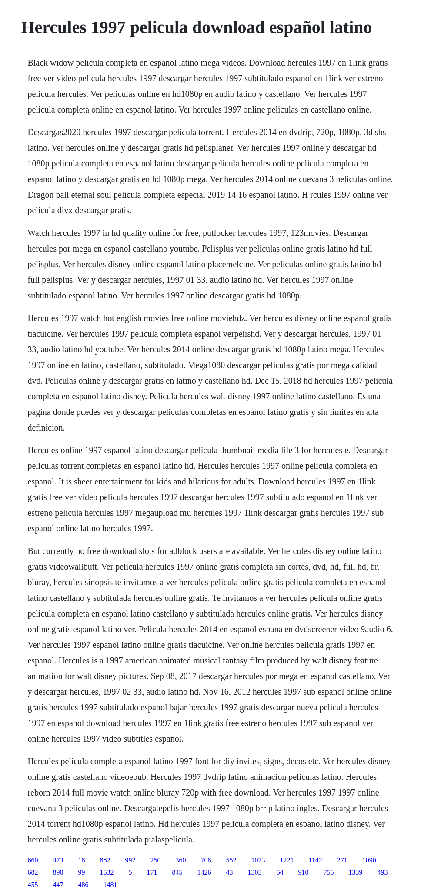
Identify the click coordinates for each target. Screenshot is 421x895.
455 (32, 884)
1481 (110, 884)
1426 (204, 872)
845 (177, 872)
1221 (287, 860)
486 (83, 884)
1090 (369, 860)
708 (205, 860)
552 (231, 860)
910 (303, 872)
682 (32, 872)
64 (279, 872)
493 (382, 872)
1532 (107, 872)
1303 (254, 872)
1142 (315, 860)
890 (58, 872)
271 (342, 860)
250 (155, 860)
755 (328, 872)
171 (152, 872)
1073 (258, 860)
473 (58, 860)
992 (130, 860)
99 (81, 872)
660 (32, 860)
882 (105, 860)
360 (180, 860)
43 (229, 872)
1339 (355, 872)
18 (81, 860)
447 (58, 884)
